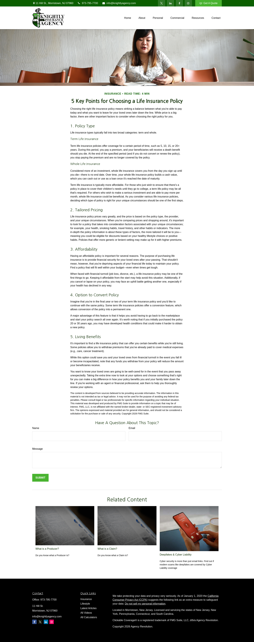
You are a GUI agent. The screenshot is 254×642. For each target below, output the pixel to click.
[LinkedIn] (170, 3)
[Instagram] (51, 622)
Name (35, 428)
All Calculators (89, 617)
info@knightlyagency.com (119, 3)
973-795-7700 (87, 3)
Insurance (86, 599)
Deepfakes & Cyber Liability (176, 554)
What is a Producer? (47, 548)
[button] (127, 18)
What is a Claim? (107, 548)
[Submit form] (40, 478)
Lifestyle (85, 603)
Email (132, 428)
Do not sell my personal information (145, 603)
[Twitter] (161, 3)
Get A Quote (208, 3)
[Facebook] (179, 3)
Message (37, 448)
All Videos (86, 612)
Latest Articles (89, 608)
